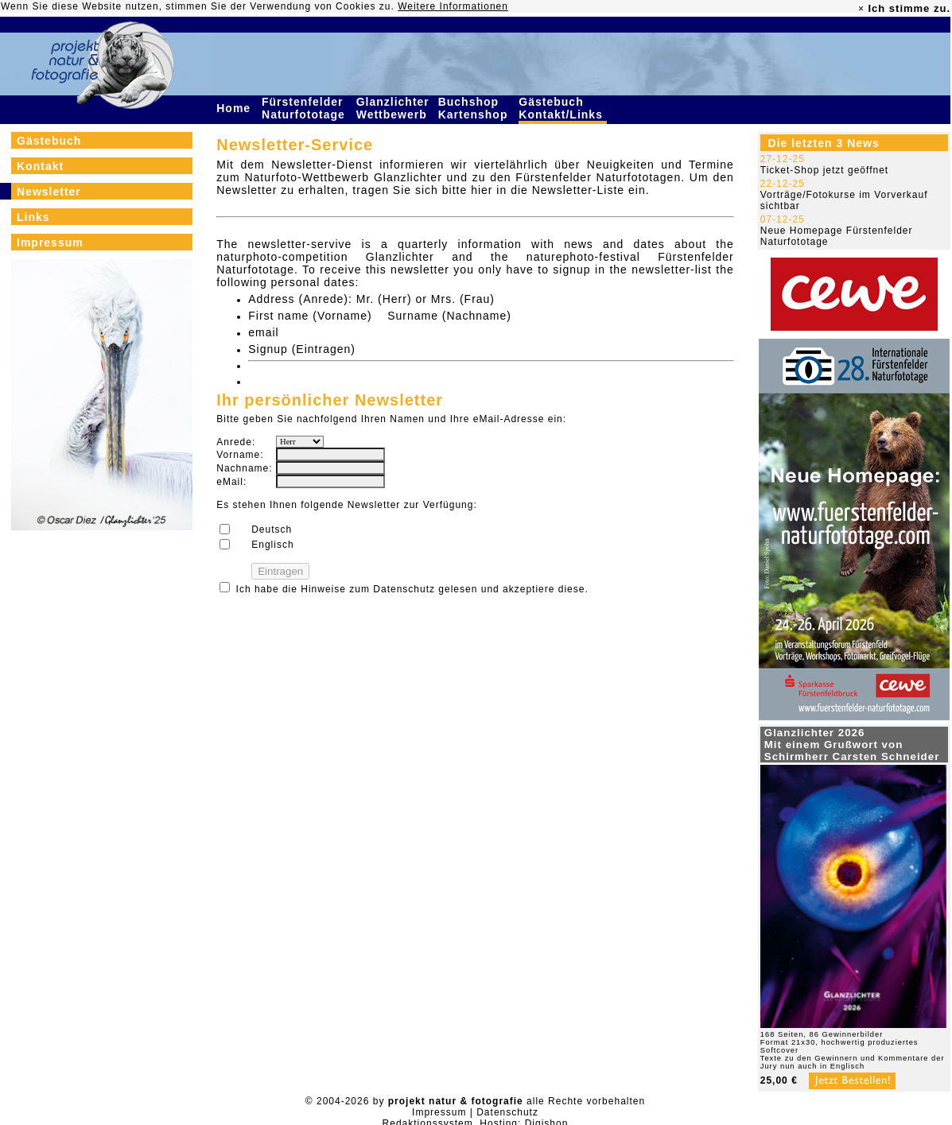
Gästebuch (49, 140)
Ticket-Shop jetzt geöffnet (824, 170)
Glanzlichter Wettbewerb (393, 108)
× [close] (861, 8)
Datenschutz (404, 589)
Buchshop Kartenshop (475, 108)
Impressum (50, 242)
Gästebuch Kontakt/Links (562, 108)
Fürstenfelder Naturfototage (305, 108)
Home (235, 108)
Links (33, 217)
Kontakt (40, 166)
